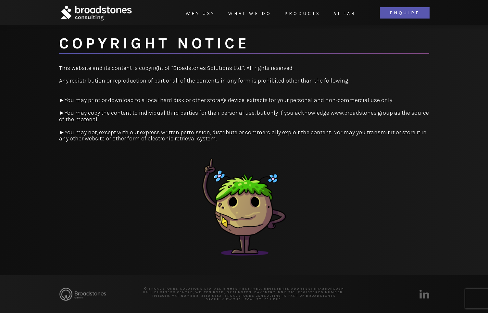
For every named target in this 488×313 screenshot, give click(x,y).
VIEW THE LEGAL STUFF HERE (251, 299)
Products (302, 13)
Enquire (405, 13)
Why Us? (200, 13)
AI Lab (344, 13)
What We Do (249, 13)
